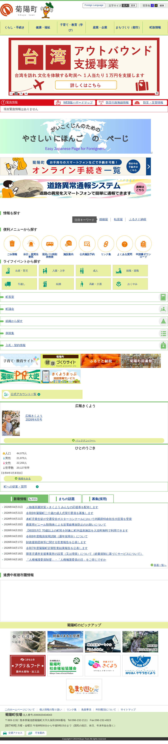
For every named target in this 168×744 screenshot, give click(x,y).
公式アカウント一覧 (23, 394)
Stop (157, 93)
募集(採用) (99, 499)
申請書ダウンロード (143, 255)
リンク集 (106, 254)
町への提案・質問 (15, 486)
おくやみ (132, 284)
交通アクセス (15, 733)
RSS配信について (106, 709)
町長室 (10, 296)
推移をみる (24, 478)
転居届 (118, 219)
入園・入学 (58, 270)
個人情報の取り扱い (50, 709)
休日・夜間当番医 (30, 255)
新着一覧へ (160, 565)
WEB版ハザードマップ (78, 102)
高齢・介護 (95, 284)
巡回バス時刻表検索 (49, 255)
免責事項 (86, 709)
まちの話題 (66, 499)
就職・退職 (132, 270)
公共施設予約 (87, 254)
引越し (21, 284)
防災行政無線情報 (117, 102)
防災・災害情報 (153, 102)
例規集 (10, 333)
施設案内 (68, 254)
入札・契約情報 (16, 345)
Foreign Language (94, 5)
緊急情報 (12, 102)
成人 (95, 270)
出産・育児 (21, 270)
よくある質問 (124, 254)
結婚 (58, 284)
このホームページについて (20, 709)
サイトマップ (128, 709)
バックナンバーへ (86, 440)
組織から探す (14, 321)
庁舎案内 (39, 733)
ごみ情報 (12, 254)
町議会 (10, 308)
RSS (33, 499)
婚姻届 (103, 219)
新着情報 (19, 499)
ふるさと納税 (137, 219)
